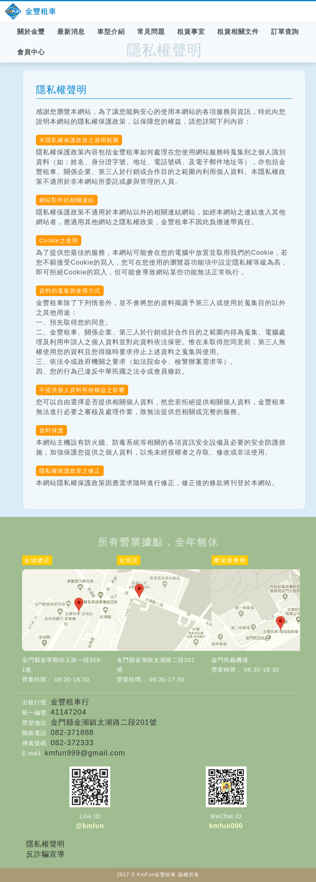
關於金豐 (31, 31)
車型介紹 (111, 31)
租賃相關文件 (238, 31)
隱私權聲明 (45, 844)
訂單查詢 (285, 31)
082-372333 (72, 743)
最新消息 (71, 31)
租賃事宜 (191, 31)
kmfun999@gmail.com (85, 753)
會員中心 (31, 52)
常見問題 (151, 31)
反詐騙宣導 (45, 854)
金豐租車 (40, 11)
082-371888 (72, 732)
